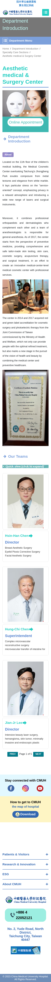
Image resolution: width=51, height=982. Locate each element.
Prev (13, 754)
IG (25, 788)
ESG (5, 874)
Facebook (11, 788)
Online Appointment (25, 122)
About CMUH (11, 884)
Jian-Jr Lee (13, 722)
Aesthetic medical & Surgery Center (21, 56)
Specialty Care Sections (15, 52)
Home (5, 48)
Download (27, 814)
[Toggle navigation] (45, 12)
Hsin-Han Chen (16, 535)
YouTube (40, 788)
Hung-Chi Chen (17, 629)
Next (38, 754)
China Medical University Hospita (25, 900)
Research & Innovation (18, 864)
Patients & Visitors (15, 854)
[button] (24, 113)
